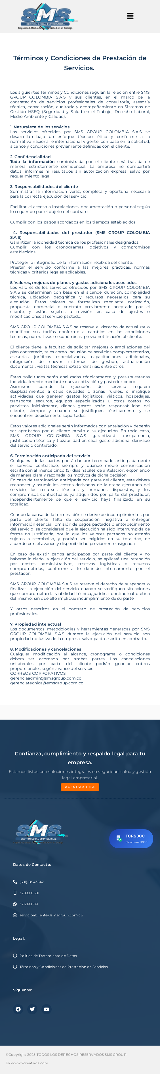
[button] (130, 16)
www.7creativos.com (29, 1063)
